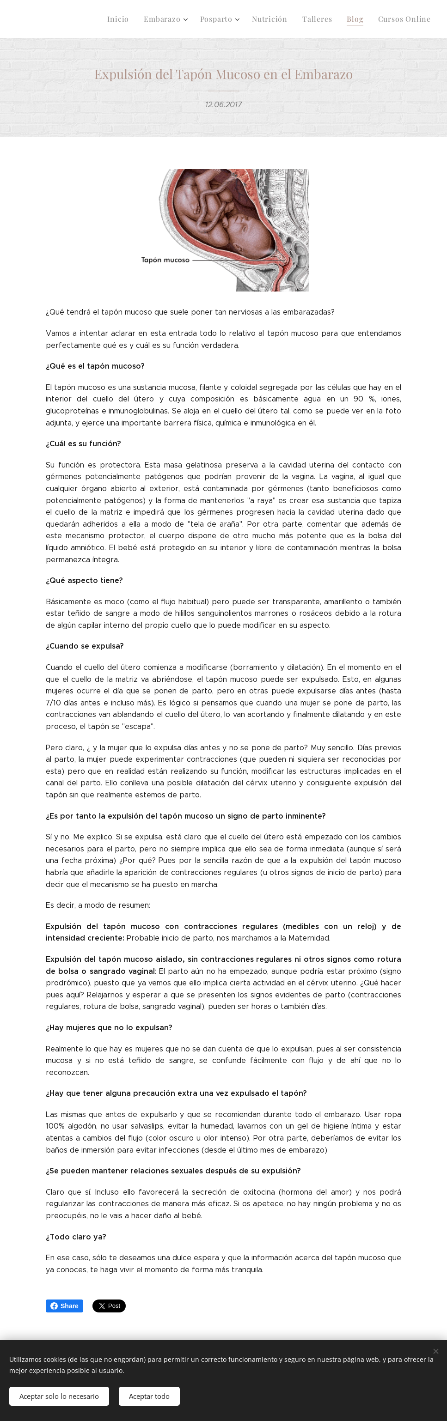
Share (64, 1306)
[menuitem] (131, 18)
